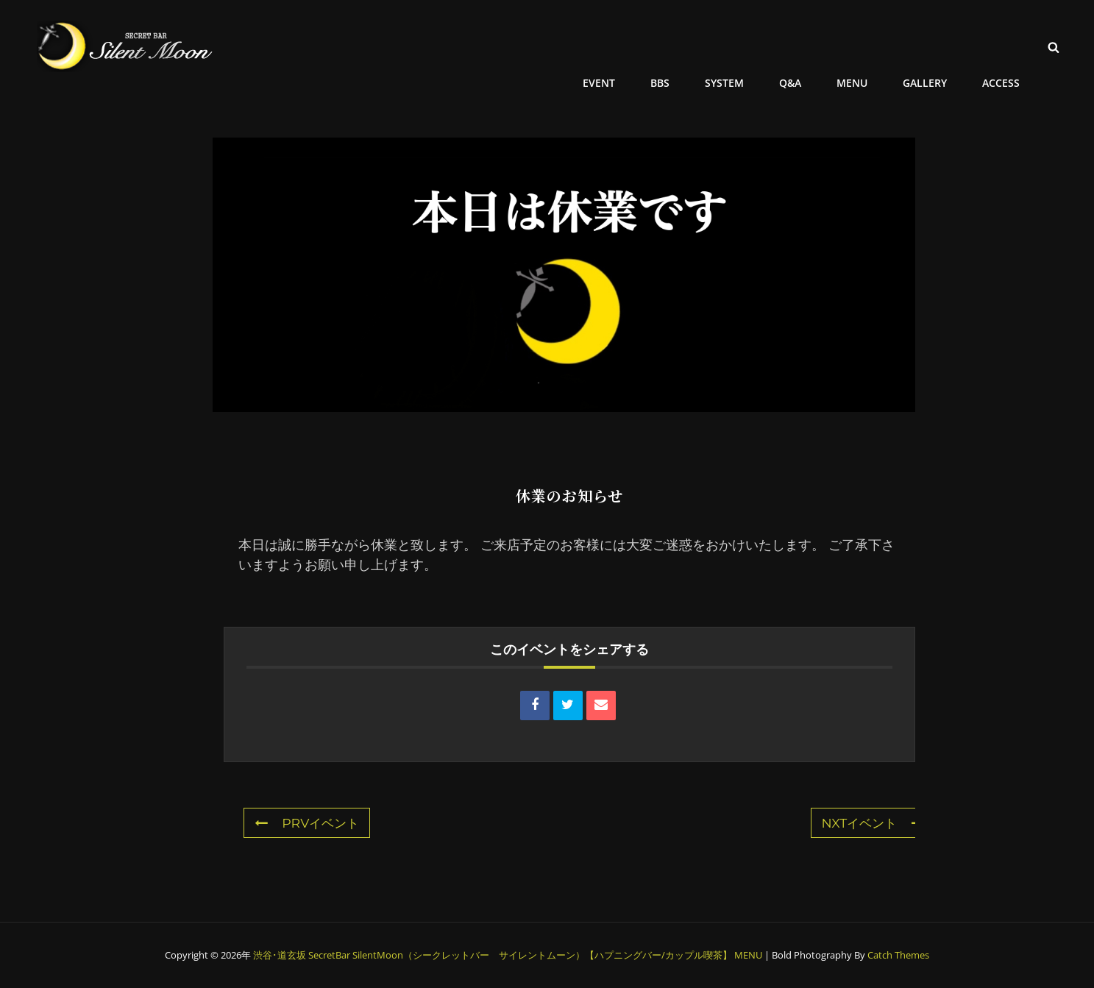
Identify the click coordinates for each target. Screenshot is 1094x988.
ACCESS (1001, 46)
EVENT (613, 46)
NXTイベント (870, 823)
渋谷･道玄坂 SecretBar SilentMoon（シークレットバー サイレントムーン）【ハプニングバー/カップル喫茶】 (492, 955)
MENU (857, 46)
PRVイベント (309, 823)
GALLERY (928, 46)
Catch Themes (898, 955)
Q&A (797, 46)
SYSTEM (733, 46)
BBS (671, 46)
